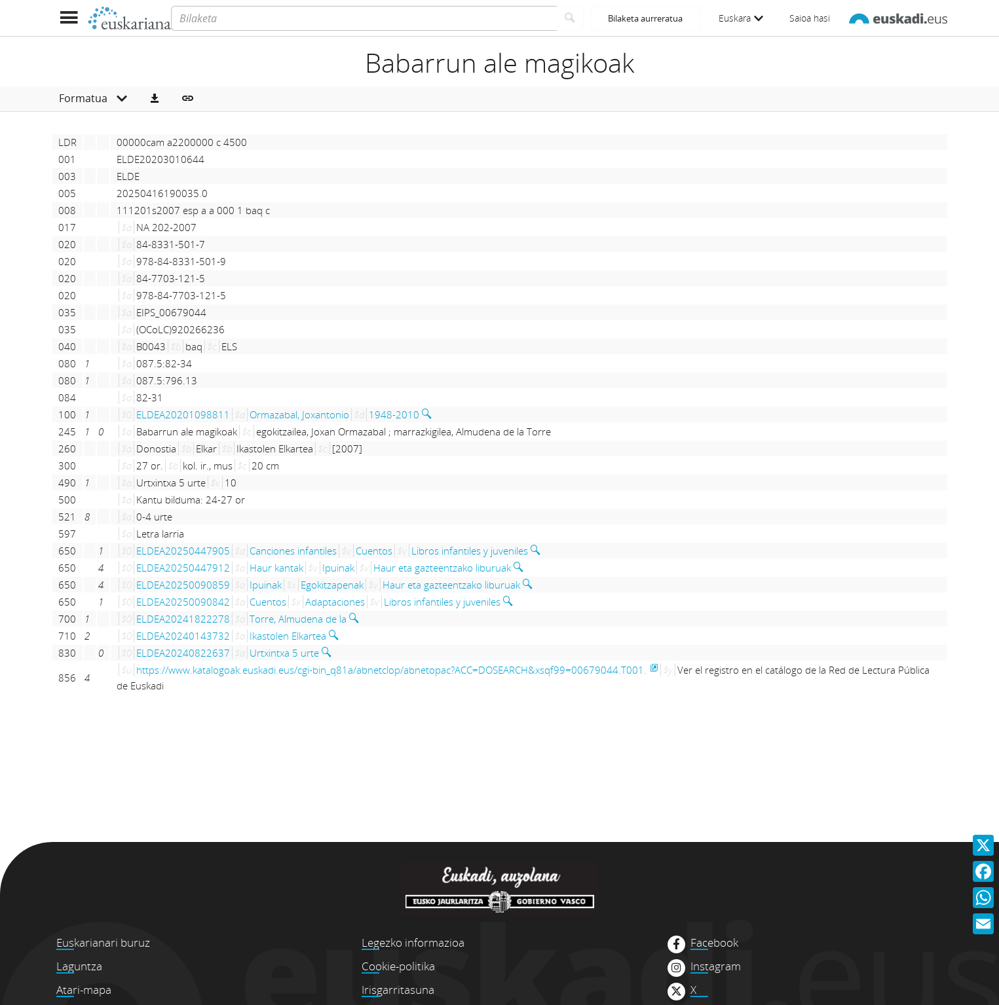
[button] (154, 98)
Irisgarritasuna (398, 989)
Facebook (714, 943)
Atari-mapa (83, 989)
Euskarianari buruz (103, 942)
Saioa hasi (809, 18)
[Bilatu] (570, 18)
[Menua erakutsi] (69, 18)
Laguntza (79, 966)
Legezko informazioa (413, 942)
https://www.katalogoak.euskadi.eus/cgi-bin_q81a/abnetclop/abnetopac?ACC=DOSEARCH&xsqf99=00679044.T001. (391, 669)
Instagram (715, 966)
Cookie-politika (398, 966)
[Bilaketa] (364, 18)
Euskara (741, 18)
